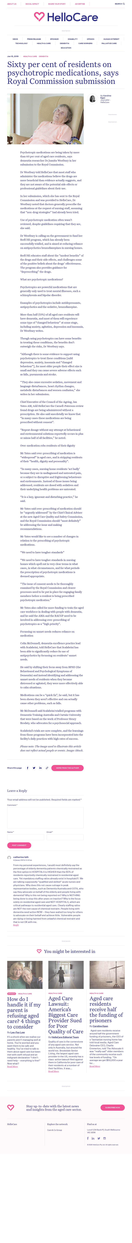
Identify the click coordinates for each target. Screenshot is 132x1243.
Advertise (80, 4)
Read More (12, 1066)
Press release (34, 39)
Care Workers (85, 43)
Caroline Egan (105, 97)
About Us (11, 4)
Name (10, 832)
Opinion (90, 39)
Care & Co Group (54, 1130)
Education (66, 48)
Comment (12, 805)
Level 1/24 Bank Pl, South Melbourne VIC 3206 (103, 1131)
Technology (21, 43)
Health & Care (44, 43)
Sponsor (54, 39)
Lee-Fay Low (17, 1032)
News (15, 39)
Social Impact (32, 4)
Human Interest (111, 39)
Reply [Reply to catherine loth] (16, 924)
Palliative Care (109, 43)
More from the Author (67, 768)
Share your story (57, 4)
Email (50, 832)
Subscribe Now (112, 1107)
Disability (73, 39)
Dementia (64, 43)
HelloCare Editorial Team (65, 1037)
